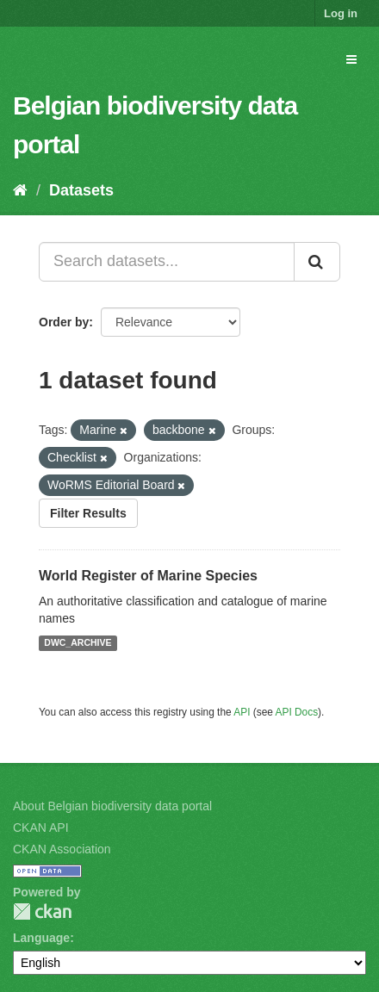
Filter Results (88, 513)
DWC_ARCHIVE (77, 643)
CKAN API (41, 827)
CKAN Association (62, 849)
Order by (64, 322)
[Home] (20, 190)
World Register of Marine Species (148, 575)
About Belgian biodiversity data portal (112, 806)
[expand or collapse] (351, 59)
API (241, 712)
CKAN (42, 911)
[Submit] (317, 262)
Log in (340, 13)
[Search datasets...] (167, 262)
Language (41, 938)
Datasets (81, 190)
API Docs (297, 712)
